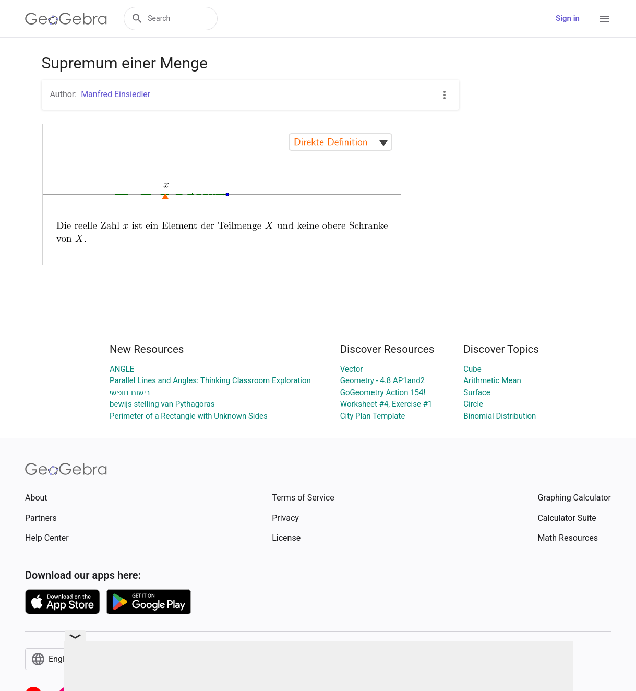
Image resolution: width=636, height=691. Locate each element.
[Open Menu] (604, 19)
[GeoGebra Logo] (66, 19)
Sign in (568, 18)
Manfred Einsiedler (115, 94)
